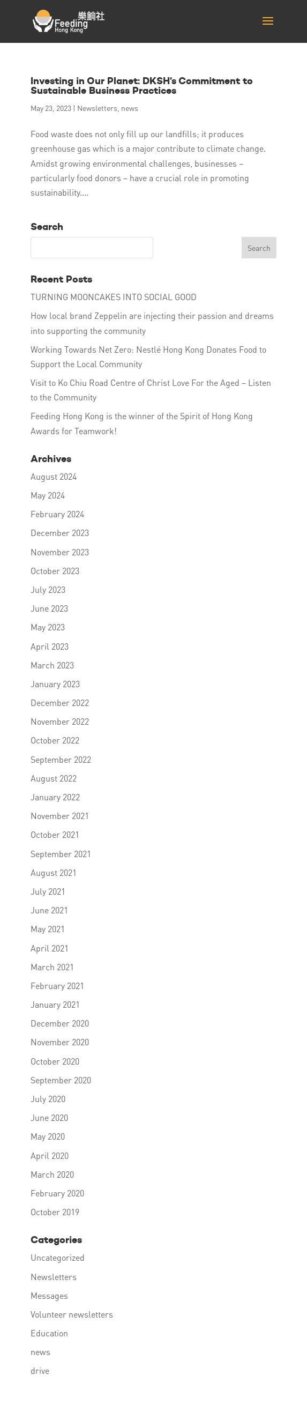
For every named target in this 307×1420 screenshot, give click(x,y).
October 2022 (55, 740)
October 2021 (55, 834)
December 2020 (60, 1023)
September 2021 (61, 853)
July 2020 (48, 1098)
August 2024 (54, 476)
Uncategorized (58, 1257)
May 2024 (48, 495)
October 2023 (55, 570)
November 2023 (60, 551)
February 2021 (57, 985)
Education (49, 1333)
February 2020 (57, 1193)
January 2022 (55, 796)
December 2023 (60, 532)
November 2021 (60, 815)
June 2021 (49, 910)
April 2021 (50, 948)
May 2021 (48, 928)
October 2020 (55, 1061)
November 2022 (60, 721)
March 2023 (52, 665)
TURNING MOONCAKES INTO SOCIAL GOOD (114, 296)
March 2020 (52, 1174)
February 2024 (57, 513)
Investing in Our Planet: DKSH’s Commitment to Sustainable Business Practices (142, 85)
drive (40, 1370)
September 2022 (61, 759)
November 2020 (60, 1041)
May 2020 (48, 1136)
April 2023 (50, 646)
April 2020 (50, 1155)
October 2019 (55, 1211)
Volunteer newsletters (72, 1314)
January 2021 (55, 1004)
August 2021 (54, 872)
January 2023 (55, 683)
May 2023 (48, 627)
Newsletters (97, 108)
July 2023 (48, 589)
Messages (49, 1295)
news (129, 108)
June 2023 (49, 608)
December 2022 (60, 702)
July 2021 (48, 891)
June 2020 (49, 1117)
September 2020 (61, 1080)
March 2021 (52, 966)
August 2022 (54, 778)
